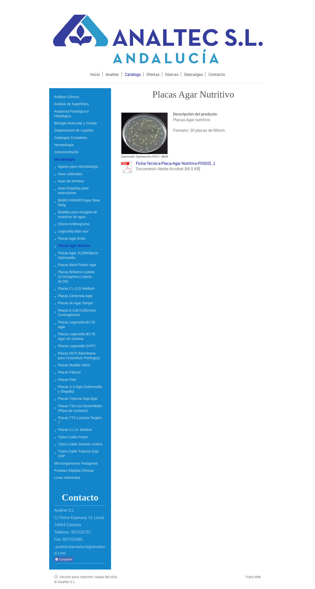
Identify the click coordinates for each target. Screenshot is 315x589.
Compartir (63, 559)
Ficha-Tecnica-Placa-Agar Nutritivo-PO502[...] (175, 163)
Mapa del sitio (106, 576)
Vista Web (253, 576)
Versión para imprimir (74, 576)
